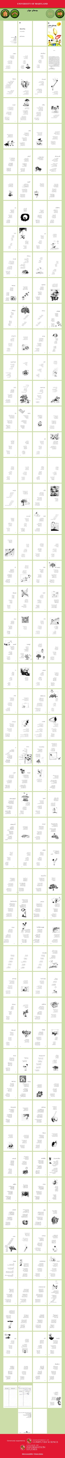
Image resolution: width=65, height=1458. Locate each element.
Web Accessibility (27, 1454)
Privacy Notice (38, 1454)
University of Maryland (32, 4)
